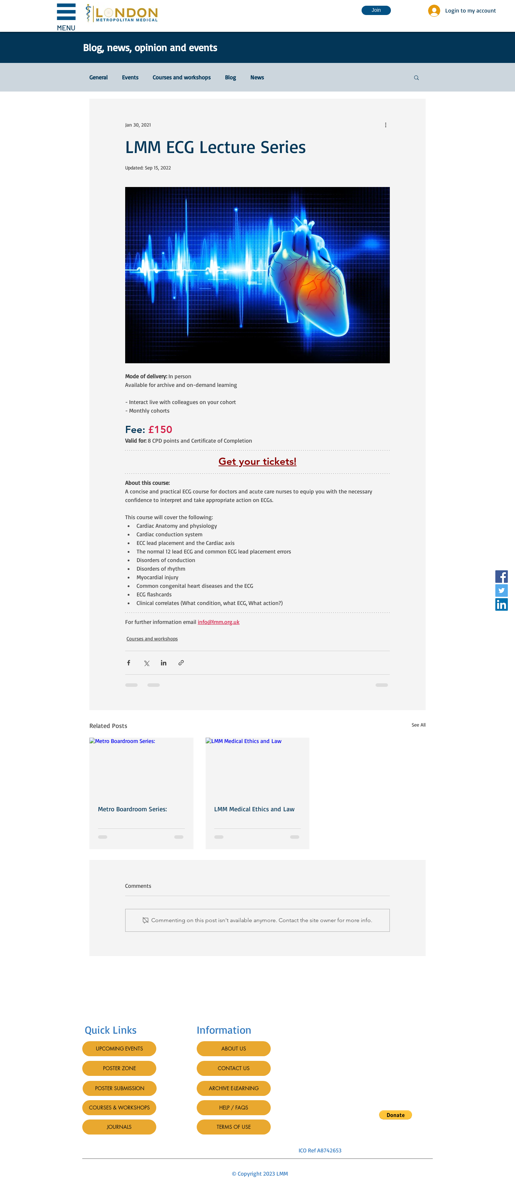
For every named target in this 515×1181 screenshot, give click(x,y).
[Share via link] (181, 662)
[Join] (376, 10)
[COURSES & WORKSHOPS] (119, 1107)
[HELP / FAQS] (234, 1107)
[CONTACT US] (234, 1068)
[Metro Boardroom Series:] (141, 767)
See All (419, 725)
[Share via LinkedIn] (163, 662)
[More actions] (385, 124)
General (98, 77)
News (257, 77)
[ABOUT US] (234, 1048)
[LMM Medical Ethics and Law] (258, 767)
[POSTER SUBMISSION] (120, 1088)
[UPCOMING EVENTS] (119, 1048)
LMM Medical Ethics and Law (254, 809)
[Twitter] (501, 590)
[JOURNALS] (119, 1127)
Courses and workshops (182, 77)
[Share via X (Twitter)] (146, 662)
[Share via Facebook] (128, 662)
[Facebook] (501, 576)
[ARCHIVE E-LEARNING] (234, 1088)
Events (130, 77)
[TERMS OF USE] (234, 1127)
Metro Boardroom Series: (132, 809)
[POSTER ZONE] (119, 1068)
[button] (66, 16)
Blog (230, 77)
